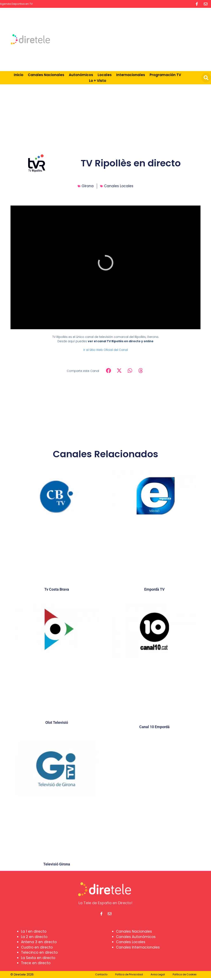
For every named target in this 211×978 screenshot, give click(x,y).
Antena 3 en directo (39, 941)
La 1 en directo (33, 931)
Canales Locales (118, 185)
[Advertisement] (138, 39)
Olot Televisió (56, 722)
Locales (105, 74)
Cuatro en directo (37, 947)
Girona (88, 185)
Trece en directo (35, 962)
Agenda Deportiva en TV (16, 4)
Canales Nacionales (46, 74)
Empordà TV (154, 589)
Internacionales (130, 74)
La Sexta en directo (38, 957)
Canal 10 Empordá (154, 727)
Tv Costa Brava (56, 589)
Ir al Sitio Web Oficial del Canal (105, 350)
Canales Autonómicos (136, 936)
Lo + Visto (97, 80)
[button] (206, 77)
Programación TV (165, 74)
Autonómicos (81, 74)
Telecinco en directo (39, 952)
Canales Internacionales (138, 947)
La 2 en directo (34, 936)
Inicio (18, 74)
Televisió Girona (56, 864)
